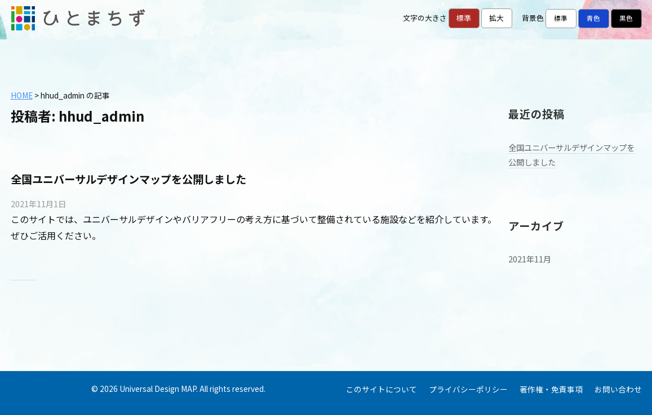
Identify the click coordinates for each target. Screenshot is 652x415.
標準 (463, 17)
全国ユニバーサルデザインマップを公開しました (128, 179)
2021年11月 (529, 259)
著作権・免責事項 (551, 389)
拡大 (496, 17)
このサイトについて (381, 389)
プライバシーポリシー (468, 389)
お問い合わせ (618, 389)
